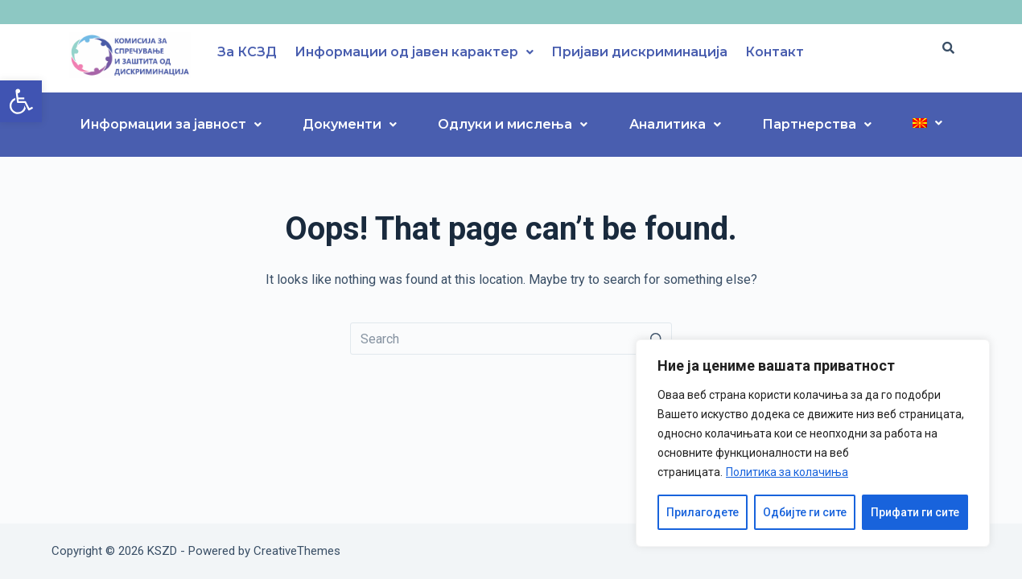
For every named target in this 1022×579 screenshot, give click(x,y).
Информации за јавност (171, 124)
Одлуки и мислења (512, 124)
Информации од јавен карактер (414, 52)
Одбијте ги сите (805, 512)
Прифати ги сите (915, 512)
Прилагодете (702, 512)
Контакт (774, 52)
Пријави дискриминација (639, 52)
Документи (350, 124)
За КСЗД (247, 52)
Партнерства (817, 124)
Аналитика (675, 124)
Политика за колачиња (787, 472)
